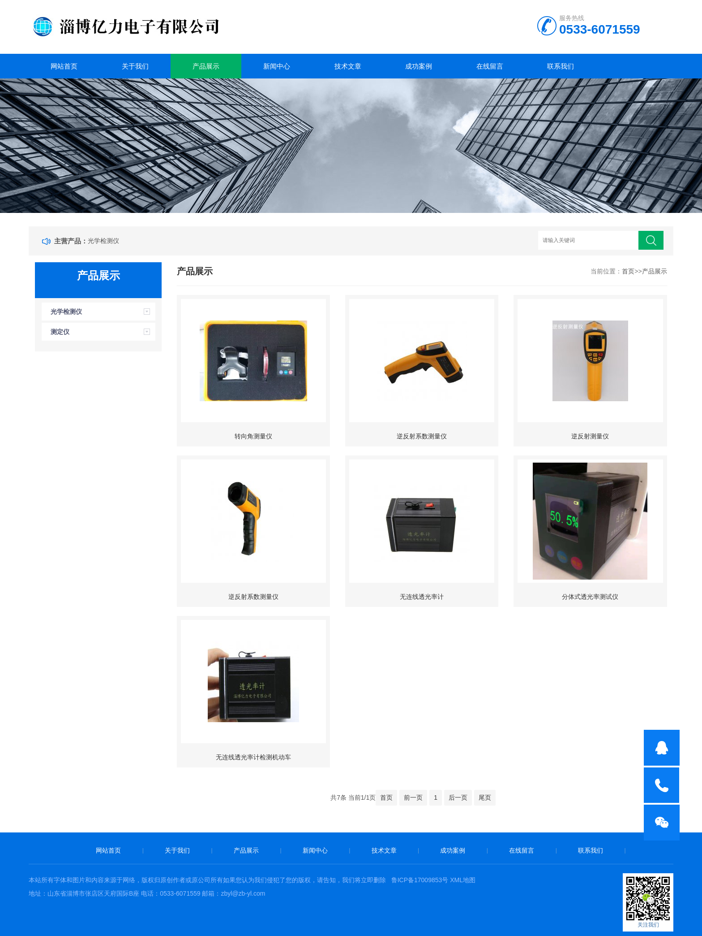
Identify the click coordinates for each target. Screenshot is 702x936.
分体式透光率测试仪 (590, 596)
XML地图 (462, 880)
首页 (628, 271)
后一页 (458, 797)
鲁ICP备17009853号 (420, 880)
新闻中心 (276, 66)
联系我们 (560, 66)
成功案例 (418, 66)
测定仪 (60, 331)
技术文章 (347, 66)
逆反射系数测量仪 (422, 436)
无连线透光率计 (422, 596)
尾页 (485, 797)
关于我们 (135, 66)
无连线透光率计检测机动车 (253, 757)
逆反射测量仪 (590, 436)
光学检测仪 (103, 240)
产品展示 (206, 66)
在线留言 (489, 66)
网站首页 (64, 66)
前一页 (413, 797)
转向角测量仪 (253, 436)
